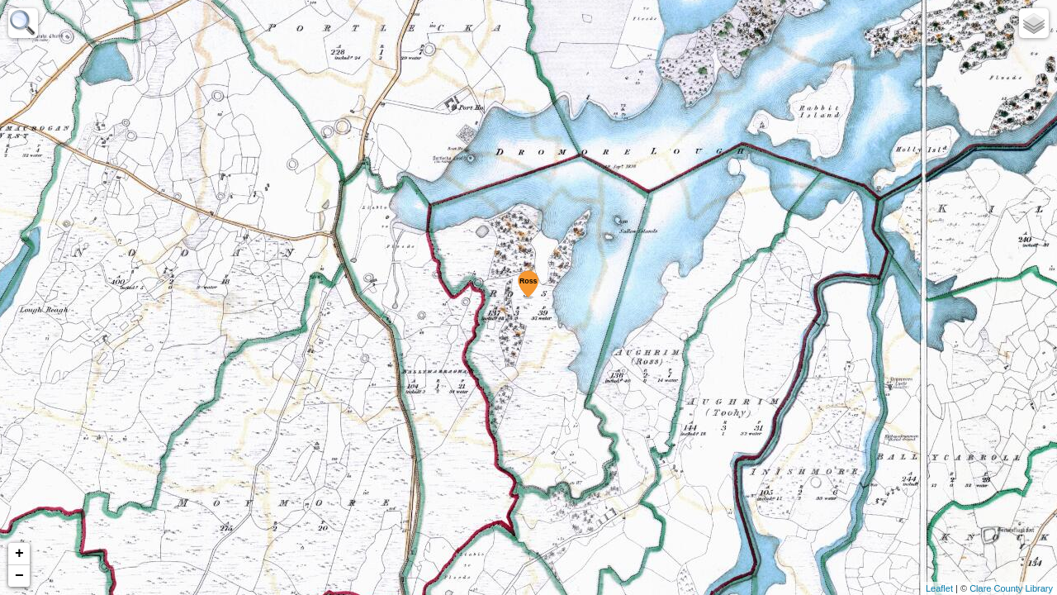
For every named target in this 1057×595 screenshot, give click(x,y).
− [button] (19, 576)
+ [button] (19, 554)
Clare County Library (1011, 588)
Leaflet (939, 588)
